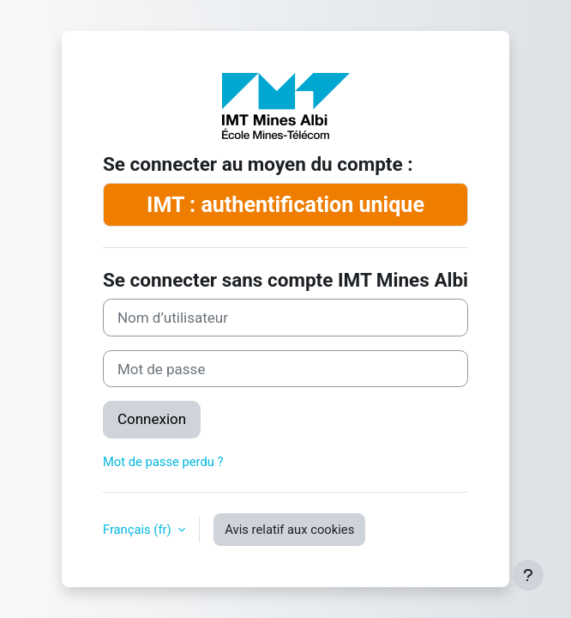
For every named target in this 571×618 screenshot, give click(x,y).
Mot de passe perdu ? (163, 462)
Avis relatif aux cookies (289, 529)
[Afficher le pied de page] (528, 575)
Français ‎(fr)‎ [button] (138, 529)
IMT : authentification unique (285, 204)
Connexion (151, 418)
